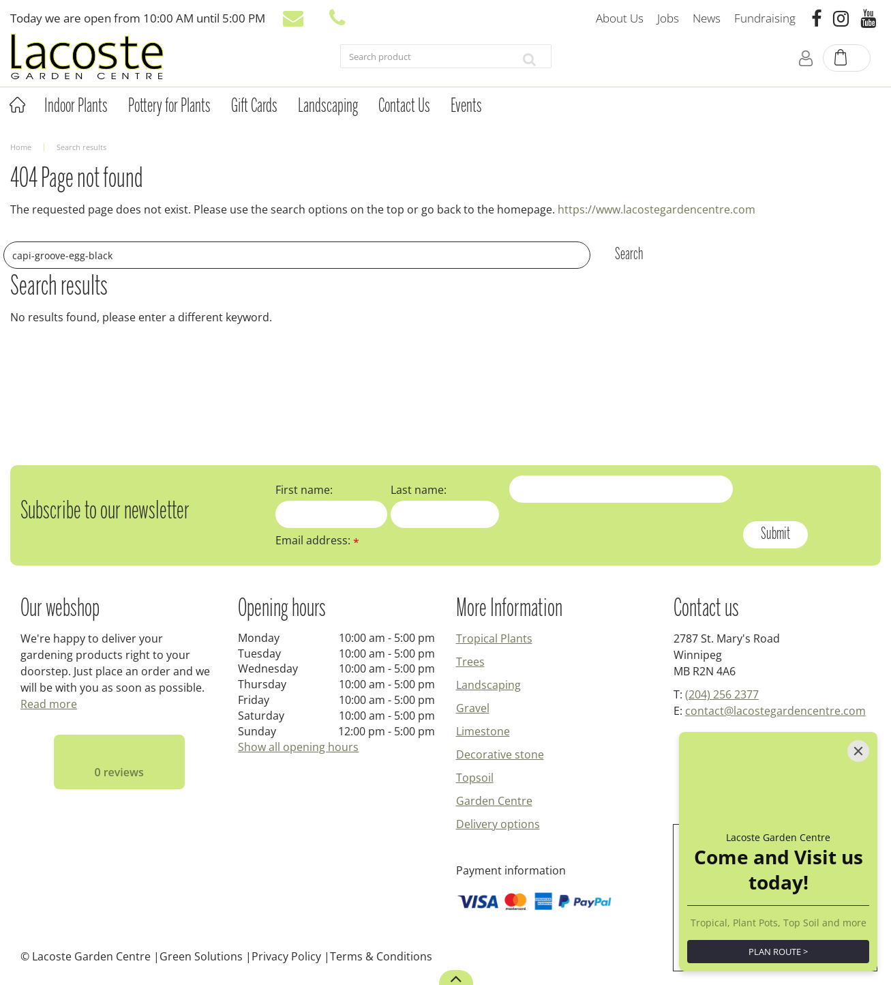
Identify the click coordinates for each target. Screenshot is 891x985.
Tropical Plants (494, 638)
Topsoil (475, 777)
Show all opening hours (298, 746)
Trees (470, 661)
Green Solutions (201, 956)
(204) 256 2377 (722, 694)
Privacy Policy (286, 956)
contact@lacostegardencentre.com (775, 710)
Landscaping (488, 684)
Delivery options (498, 824)
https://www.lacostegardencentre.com (656, 209)
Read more (48, 703)
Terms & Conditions (381, 956)
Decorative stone (500, 754)
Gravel (472, 708)
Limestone (483, 731)
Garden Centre (494, 800)
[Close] (858, 751)
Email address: (317, 540)
